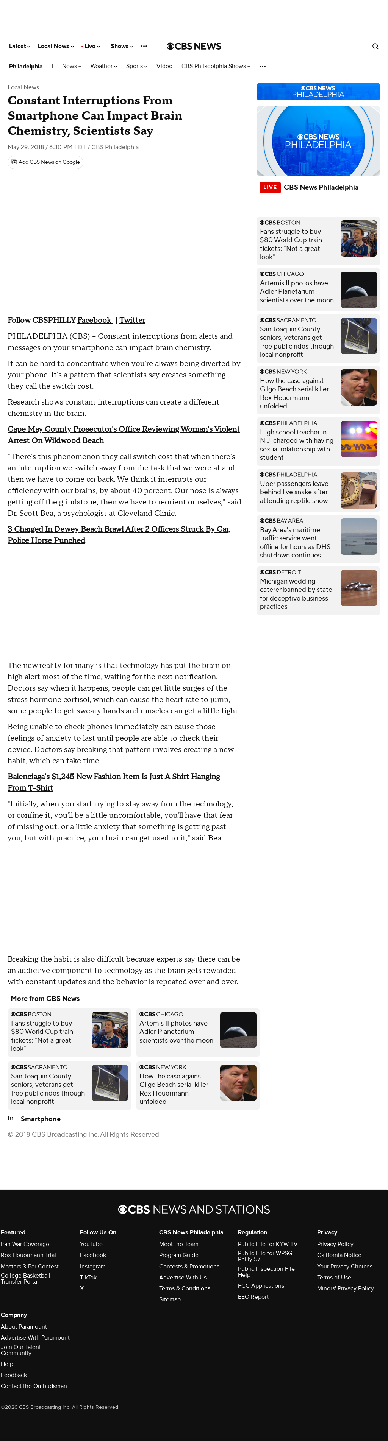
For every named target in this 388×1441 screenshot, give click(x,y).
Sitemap (170, 1299)
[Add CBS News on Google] (45, 162)
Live (92, 46)
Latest (19, 46)
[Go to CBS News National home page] (194, 46)
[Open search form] (375, 46)
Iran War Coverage (25, 1244)
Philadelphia (26, 66)
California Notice (339, 1255)
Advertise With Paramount (35, 1338)
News (71, 66)
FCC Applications (261, 1286)
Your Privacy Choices (344, 1267)
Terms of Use (334, 1277)
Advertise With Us (183, 1277)
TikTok (88, 1277)
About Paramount (24, 1327)
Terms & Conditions (184, 1288)
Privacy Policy (335, 1244)
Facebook (93, 1255)
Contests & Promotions (189, 1267)
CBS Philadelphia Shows (215, 66)
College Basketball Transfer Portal (25, 1279)
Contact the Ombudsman (34, 1386)
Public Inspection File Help (266, 1272)
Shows (122, 46)
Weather (104, 66)
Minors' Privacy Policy (345, 1288)
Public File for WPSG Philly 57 (265, 1256)
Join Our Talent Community (21, 1350)
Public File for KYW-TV (268, 1244)
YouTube (91, 1244)
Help (7, 1364)
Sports (136, 66)
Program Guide (179, 1255)
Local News (56, 46)
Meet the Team (179, 1244)
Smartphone (41, 1119)
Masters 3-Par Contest (30, 1267)
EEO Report (253, 1297)
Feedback (14, 1375)
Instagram (93, 1267)
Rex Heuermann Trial (28, 1255)
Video (164, 66)
